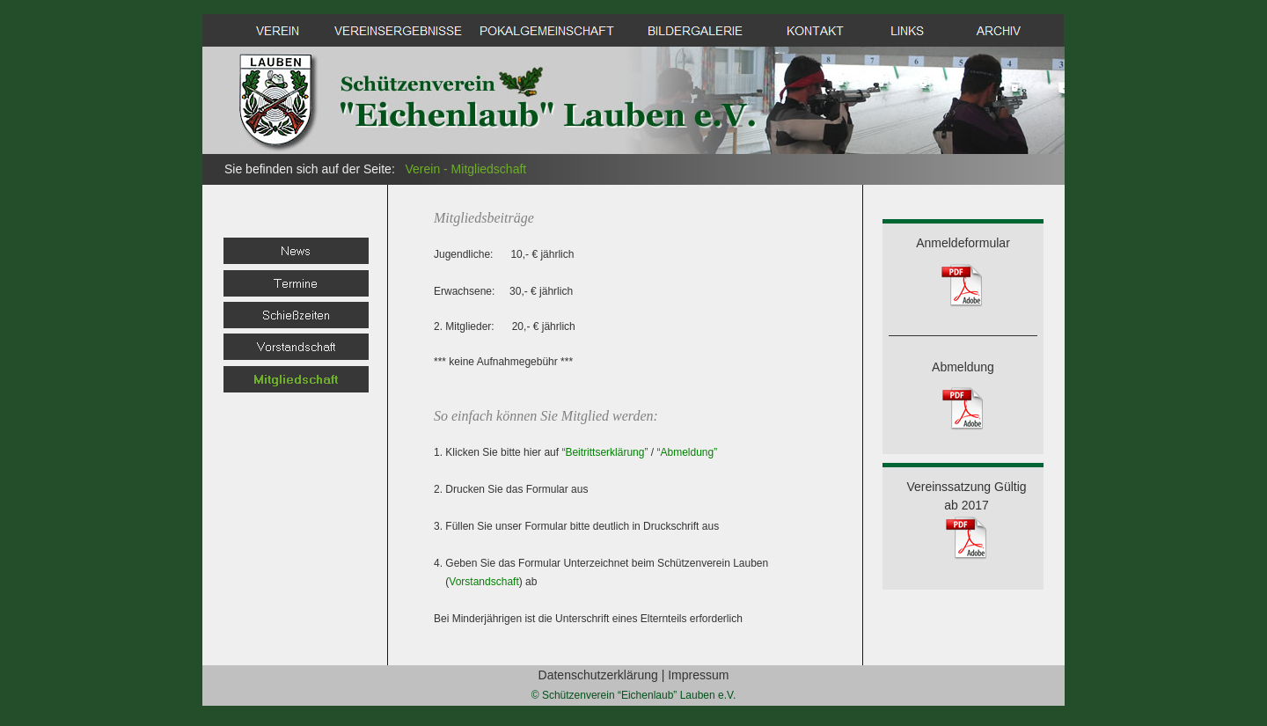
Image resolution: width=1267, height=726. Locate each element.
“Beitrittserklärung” (604, 452)
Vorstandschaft (483, 582)
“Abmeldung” (686, 452)
